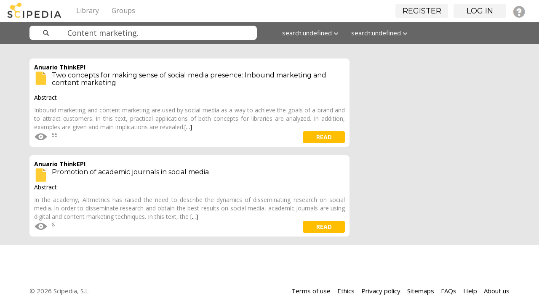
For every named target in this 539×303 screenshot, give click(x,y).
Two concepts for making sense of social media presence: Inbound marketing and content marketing (189, 79)
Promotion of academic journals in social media (130, 172)
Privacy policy (380, 291)
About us (497, 291)
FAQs (448, 291)
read (324, 137)
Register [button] (422, 11)
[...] (188, 127)
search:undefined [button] (310, 33)
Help (470, 291)
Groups (123, 10)
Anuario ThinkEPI (59, 67)
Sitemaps (420, 291)
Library (87, 10)
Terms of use (311, 291)
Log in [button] (480, 11)
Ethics (346, 291)
